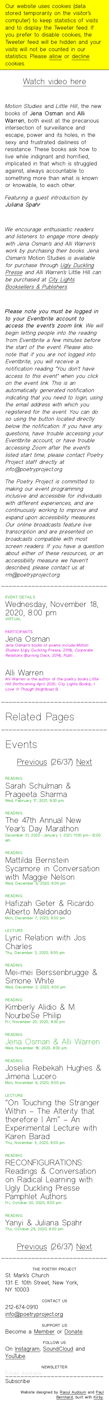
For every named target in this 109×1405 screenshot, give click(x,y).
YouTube (15, 1356)
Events (21, 744)
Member (44, 1331)
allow (55, 56)
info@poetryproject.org (34, 1314)
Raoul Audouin (73, 1392)
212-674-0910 (21, 1307)
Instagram (27, 1348)
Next (84, 761)
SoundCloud (58, 1348)
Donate (74, 1331)
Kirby (98, 1397)
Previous (32, 761)
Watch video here (54, 81)
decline (81, 56)
